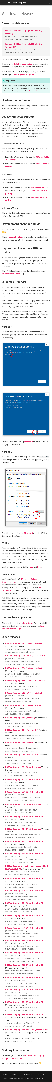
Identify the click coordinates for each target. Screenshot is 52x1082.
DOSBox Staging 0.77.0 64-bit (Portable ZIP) (24, 928)
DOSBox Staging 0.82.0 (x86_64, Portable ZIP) (25, 680)
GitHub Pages (38, 1079)
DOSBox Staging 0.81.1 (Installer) (20, 717)
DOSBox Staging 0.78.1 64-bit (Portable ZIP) (24, 853)
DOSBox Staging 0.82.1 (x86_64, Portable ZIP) (25, 656)
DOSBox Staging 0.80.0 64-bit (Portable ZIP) (24, 816)
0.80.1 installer (37, 187)
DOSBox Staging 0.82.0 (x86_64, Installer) (23, 668)
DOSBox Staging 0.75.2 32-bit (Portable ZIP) (24, 977)
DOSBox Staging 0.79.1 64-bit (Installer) (23, 829)
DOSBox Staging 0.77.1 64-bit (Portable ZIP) (24, 903)
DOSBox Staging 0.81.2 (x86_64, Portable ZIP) (25, 705)
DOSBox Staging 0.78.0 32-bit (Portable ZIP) (24, 891)
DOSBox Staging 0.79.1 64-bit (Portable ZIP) (24, 841)
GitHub (5, 1074)
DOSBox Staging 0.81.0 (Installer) (20, 742)
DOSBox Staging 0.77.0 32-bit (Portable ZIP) (24, 940)
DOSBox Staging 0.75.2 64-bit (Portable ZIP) (24, 965)
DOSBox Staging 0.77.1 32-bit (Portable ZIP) (24, 915)
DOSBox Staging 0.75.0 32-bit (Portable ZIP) (24, 1014)
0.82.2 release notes (23, 64)
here (31, 567)
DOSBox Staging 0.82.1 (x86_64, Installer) (23, 643)
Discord (14, 1074)
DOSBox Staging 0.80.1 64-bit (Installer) (23, 767)
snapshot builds (15, 237)
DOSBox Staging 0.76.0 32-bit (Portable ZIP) (24, 952)
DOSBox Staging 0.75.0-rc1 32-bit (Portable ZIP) (26, 1029)
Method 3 (28, 442)
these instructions (36, 91)
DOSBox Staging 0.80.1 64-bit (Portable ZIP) (24, 779)
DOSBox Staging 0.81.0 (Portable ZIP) (21, 755)
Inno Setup (28, 623)
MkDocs (14, 1079)
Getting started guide (23, 74)
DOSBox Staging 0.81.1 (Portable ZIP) (21, 730)
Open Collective (26, 1074)
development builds (11, 274)
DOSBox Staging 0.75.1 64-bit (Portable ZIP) (24, 990)
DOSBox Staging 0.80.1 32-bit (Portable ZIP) (24, 792)
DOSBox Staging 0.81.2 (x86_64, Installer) (23, 693)
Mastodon (40, 1074)
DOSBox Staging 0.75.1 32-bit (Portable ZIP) (24, 1002)
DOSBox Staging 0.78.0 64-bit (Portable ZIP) (24, 878)
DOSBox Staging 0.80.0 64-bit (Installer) (23, 804)
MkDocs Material (23, 1079)
